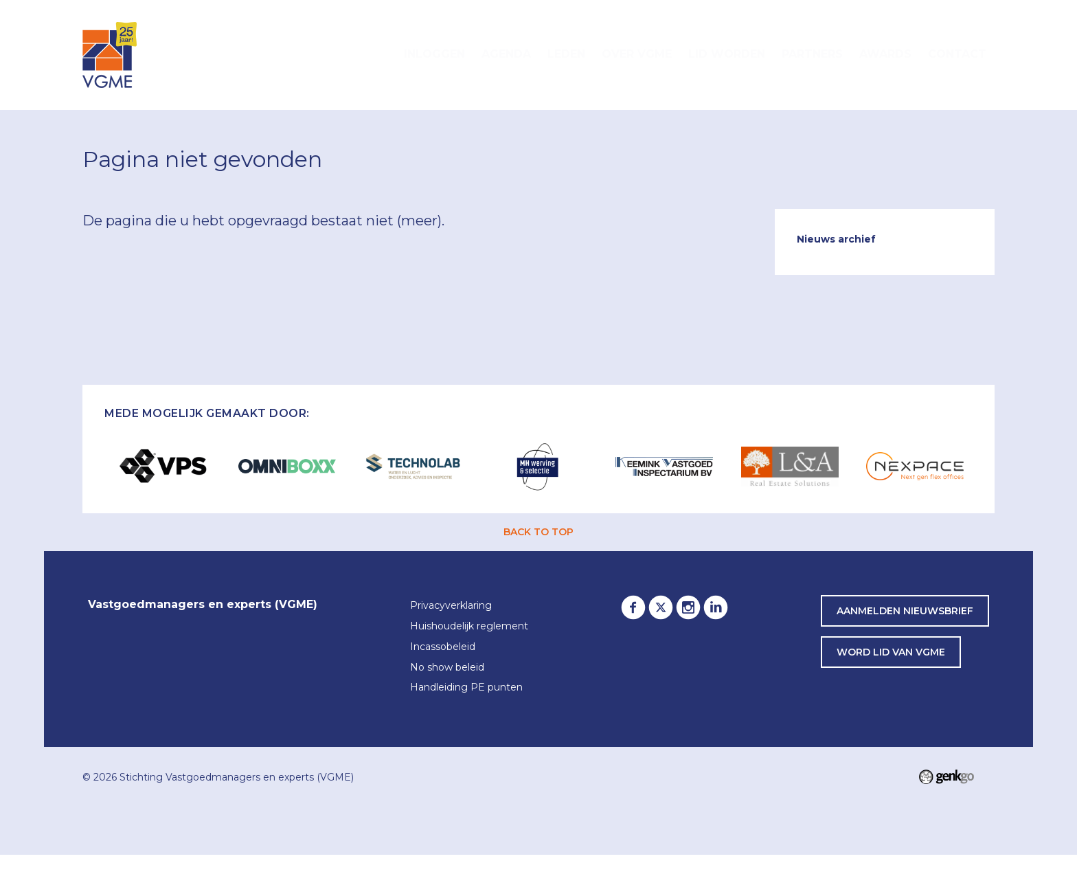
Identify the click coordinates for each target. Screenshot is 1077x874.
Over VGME (637, 53)
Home (379, 55)
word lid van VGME (891, 652)
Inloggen (434, 53)
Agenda (506, 53)
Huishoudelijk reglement (469, 626)
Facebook (633, 607)
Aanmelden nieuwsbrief (905, 611)
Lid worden (726, 53)
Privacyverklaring (451, 606)
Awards (885, 53)
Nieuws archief (836, 239)
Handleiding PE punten (466, 687)
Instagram (688, 607)
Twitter (660, 607)
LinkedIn (715, 607)
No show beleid (447, 667)
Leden (566, 53)
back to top (538, 532)
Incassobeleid (442, 647)
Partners (812, 53)
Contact (957, 53)
